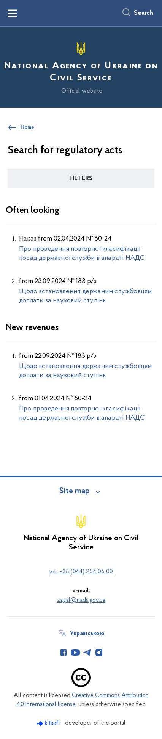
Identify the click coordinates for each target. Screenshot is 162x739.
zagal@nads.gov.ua (81, 600)
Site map (74, 491)
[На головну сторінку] (81, 66)
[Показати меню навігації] (12, 13)
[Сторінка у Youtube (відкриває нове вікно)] (75, 652)
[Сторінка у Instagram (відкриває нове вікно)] (98, 652)
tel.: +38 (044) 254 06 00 (81, 572)
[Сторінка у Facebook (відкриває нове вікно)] (63, 652)
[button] (81, 178)
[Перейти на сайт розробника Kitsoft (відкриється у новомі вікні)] (49, 723)
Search (143, 13)
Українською (87, 634)
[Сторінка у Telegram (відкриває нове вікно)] (87, 652)
